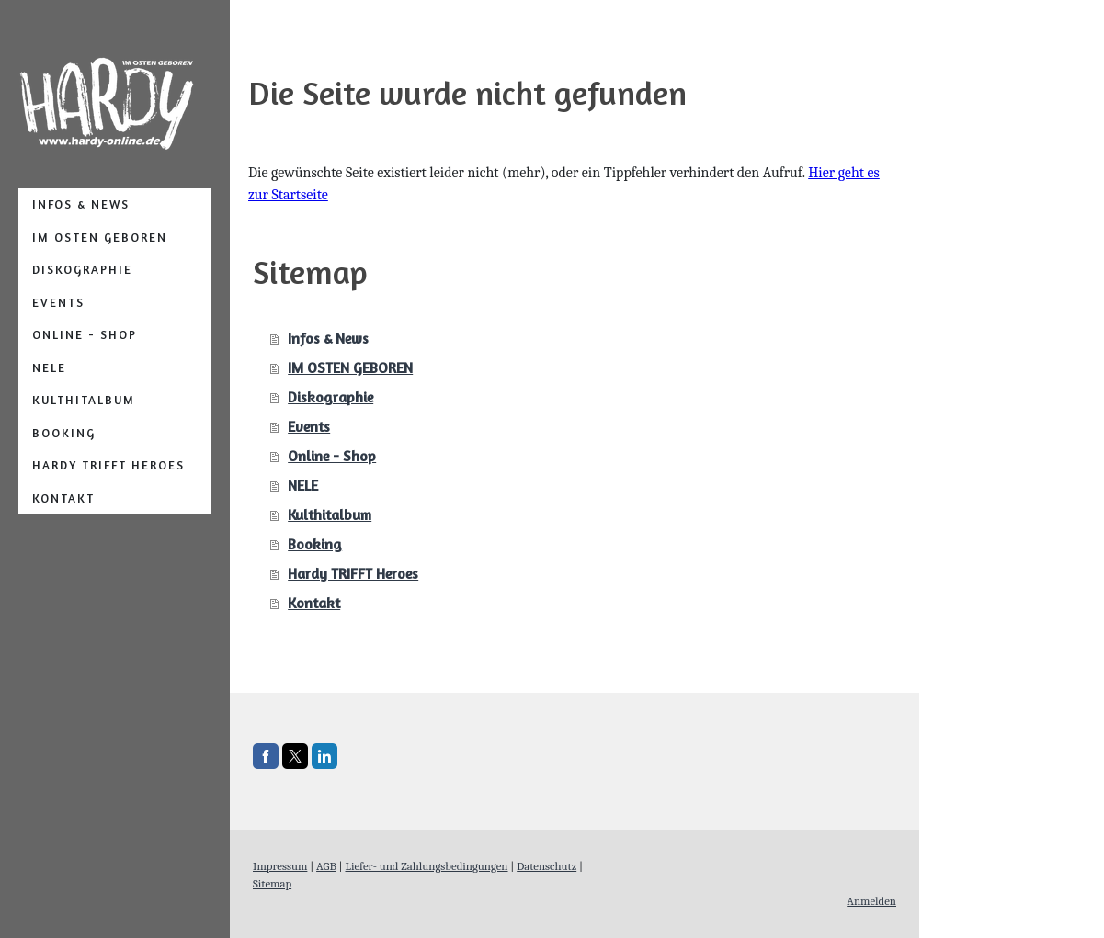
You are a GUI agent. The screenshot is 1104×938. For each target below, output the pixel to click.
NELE (49, 367)
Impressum (280, 866)
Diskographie (82, 269)
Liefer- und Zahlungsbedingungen (426, 866)
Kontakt (63, 498)
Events (58, 302)
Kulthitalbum (83, 399)
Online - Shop (84, 334)
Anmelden (871, 901)
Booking (64, 432)
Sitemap (272, 883)
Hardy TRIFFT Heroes (108, 465)
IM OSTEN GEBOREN (99, 237)
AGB (326, 866)
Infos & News (81, 204)
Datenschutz (546, 866)
